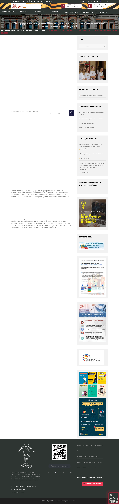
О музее (24, 12)
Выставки (39, 12)
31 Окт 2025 (84, 158)
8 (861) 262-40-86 (100, 4)
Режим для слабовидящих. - (26, 1)
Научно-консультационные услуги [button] (91, 119)
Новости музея (32, 111)
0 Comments (57, 113)
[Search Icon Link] (115, 12)
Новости (55, 12)
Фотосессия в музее (86, 127)
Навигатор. (48, 1)
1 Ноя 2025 (83, 149)
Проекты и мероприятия (71, 11)
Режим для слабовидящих (92, 484)
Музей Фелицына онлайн (102, 11)
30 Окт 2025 (84, 172)
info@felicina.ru (99, 6)
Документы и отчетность (87, 11)
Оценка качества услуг (60, 466)
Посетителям (8, 12)
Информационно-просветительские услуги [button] (91, 113)
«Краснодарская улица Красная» (92, 95)
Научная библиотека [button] (86, 123)
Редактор (20, 111)
